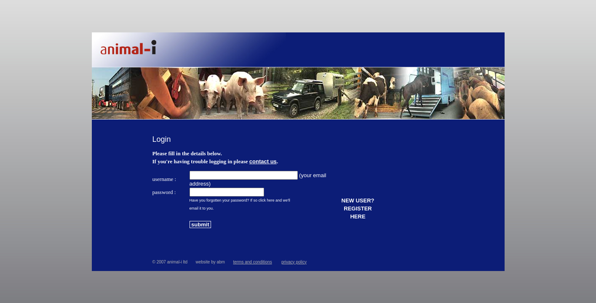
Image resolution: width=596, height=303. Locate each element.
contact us (263, 161)
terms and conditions (252, 262)
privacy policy (294, 262)
